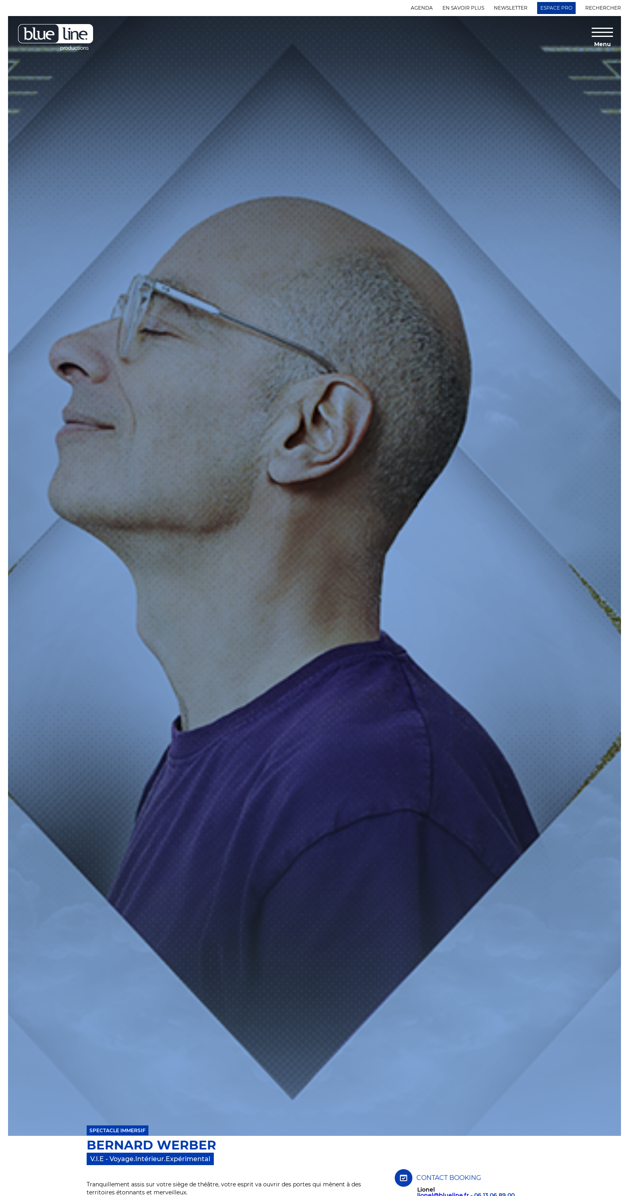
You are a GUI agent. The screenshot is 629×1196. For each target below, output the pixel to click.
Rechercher (603, 8)
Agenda (422, 8)
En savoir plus (463, 8)
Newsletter (511, 8)
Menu (602, 44)
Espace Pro (556, 8)
